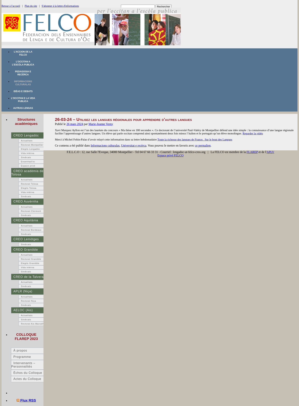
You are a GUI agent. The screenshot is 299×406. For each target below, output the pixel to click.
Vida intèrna (27, 153)
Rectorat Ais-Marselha (33, 324)
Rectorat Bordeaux (31, 230)
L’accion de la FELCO (23, 53)
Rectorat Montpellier (32, 145)
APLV (270, 152)
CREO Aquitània (25, 220)
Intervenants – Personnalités (23, 364)
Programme (22, 356)
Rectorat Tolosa (29, 184)
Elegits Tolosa (28, 188)
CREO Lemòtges (26, 239)
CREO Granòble (25, 249)
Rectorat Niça (28, 301)
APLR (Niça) (22, 291)
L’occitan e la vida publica (23, 100)
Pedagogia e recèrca (23, 73)
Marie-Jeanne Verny (100, 124)
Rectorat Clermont (31, 211)
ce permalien (203, 145)
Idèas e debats (23, 91)
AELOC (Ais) (23, 310)
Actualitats (27, 141)
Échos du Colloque (27, 372)
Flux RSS (28, 400)
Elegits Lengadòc (30, 149)
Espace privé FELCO (171, 155)
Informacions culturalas (23, 83)
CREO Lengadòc (26, 135)
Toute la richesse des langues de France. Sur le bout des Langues (194, 139)
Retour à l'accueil (11, 6)
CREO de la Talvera (28, 276)
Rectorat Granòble (31, 259)
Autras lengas (23, 108)
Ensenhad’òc (28, 161)
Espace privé (28, 166)
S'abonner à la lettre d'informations (60, 6)
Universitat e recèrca (133, 145)
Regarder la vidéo (253, 133)
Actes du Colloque (27, 378)
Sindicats (26, 157)
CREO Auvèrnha (25, 201)
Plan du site (31, 6)
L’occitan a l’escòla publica (23, 63)
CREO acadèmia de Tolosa (27, 172)
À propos (20, 350)
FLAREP (252, 152)
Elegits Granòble (30, 263)
